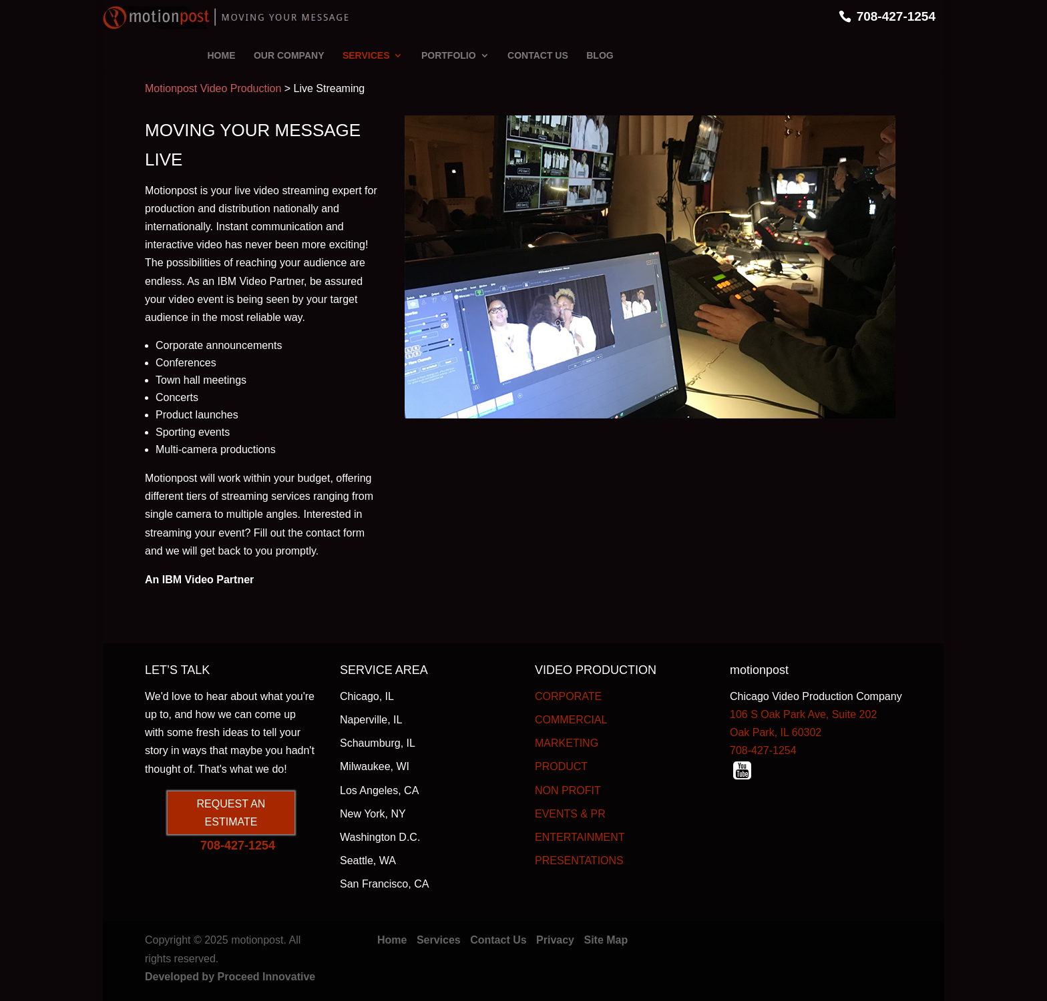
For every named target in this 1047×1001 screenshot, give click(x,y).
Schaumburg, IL (377, 743)
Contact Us (498, 940)
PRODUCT (561, 766)
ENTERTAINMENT (580, 837)
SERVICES (366, 55)
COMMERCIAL (571, 719)
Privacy (555, 940)
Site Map (606, 940)
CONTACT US (537, 55)
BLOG (599, 55)
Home (392, 940)
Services (439, 940)
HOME (222, 55)
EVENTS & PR (570, 813)
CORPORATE (568, 696)
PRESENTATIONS (579, 860)
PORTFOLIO (448, 55)
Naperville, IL (371, 719)
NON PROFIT (568, 790)
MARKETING (566, 743)
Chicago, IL (367, 696)
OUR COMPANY (289, 55)
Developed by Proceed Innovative (230, 976)
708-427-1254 (896, 16)
